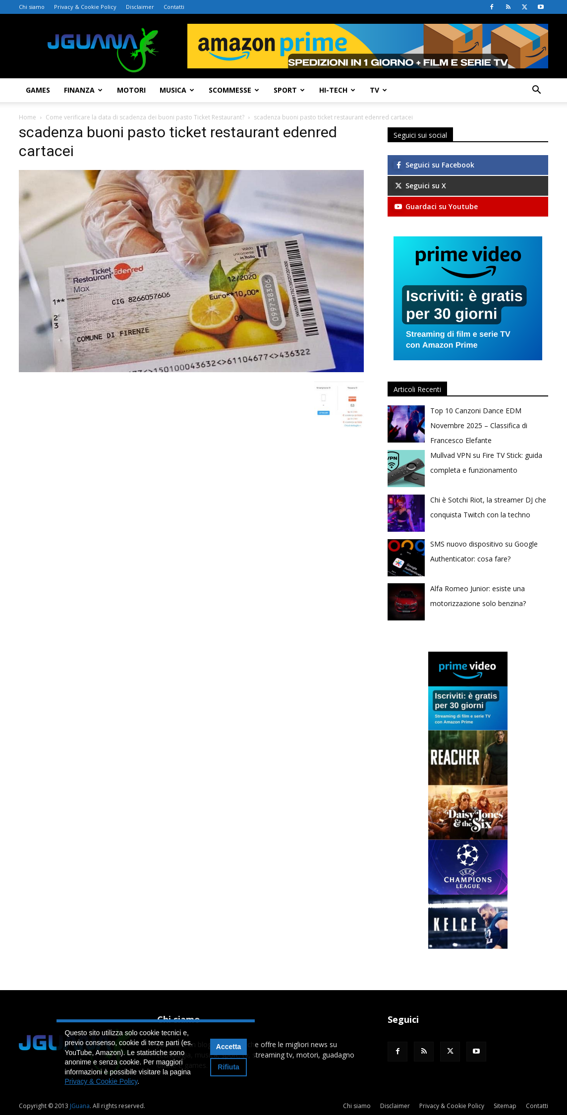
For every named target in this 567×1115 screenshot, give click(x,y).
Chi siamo (32, 6)
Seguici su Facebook (434, 164)
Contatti (174, 6)
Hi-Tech (337, 90)
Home (27, 117)
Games (38, 90)
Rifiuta (228, 1067)
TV (378, 90)
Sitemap (505, 1106)
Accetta (228, 1047)
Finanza (83, 90)
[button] (536, 91)
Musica (177, 90)
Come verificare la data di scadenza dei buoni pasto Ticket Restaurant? (145, 117)
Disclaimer (140, 6)
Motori (131, 90)
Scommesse (234, 90)
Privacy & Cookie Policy (85, 6)
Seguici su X (420, 185)
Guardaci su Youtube (436, 206)
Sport (289, 90)
